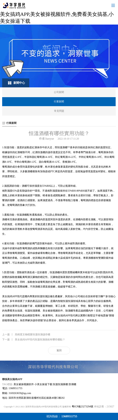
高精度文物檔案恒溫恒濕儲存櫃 (26, 334)
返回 (59, 350)
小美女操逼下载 (43, 384)
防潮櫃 (72, 384)
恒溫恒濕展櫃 (60, 384)
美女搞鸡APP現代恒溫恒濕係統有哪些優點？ (33, 339)
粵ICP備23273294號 (82, 406)
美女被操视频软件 (24, 384)
